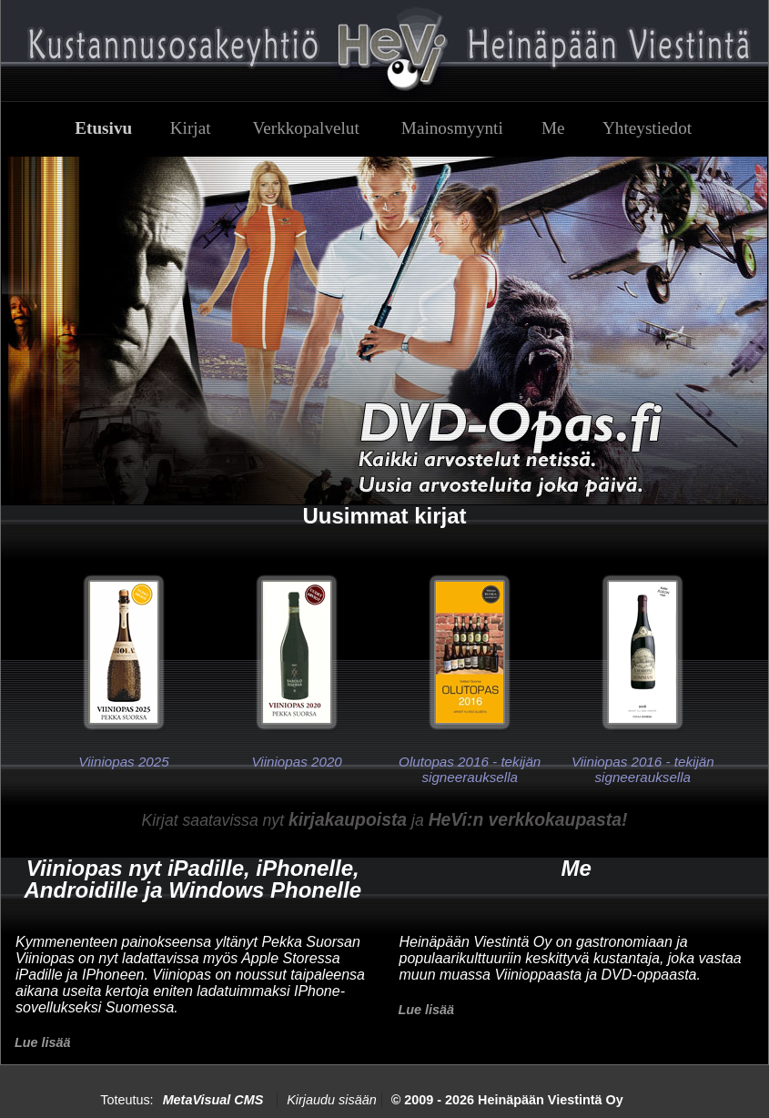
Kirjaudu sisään (331, 1100)
